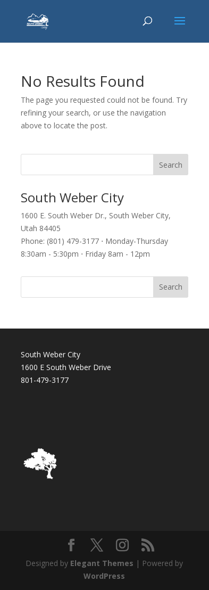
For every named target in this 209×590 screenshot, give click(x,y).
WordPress (104, 576)
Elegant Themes (101, 563)
